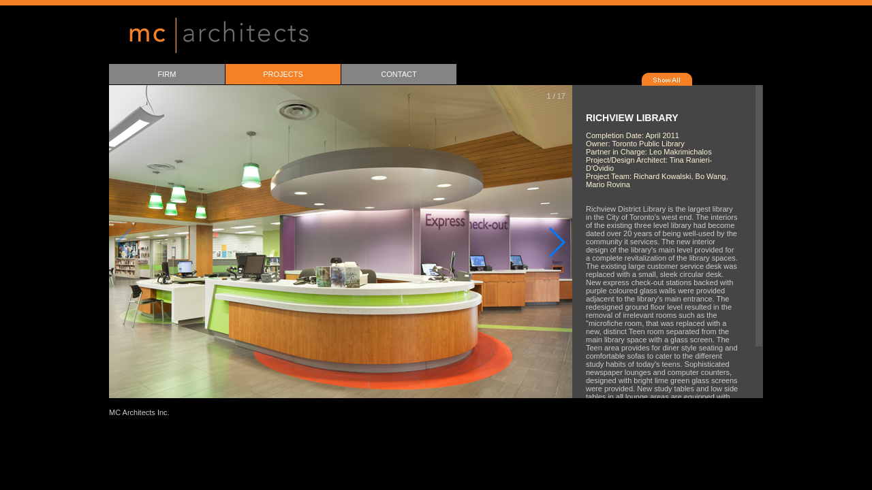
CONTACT (398, 74)
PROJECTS (283, 74)
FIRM (167, 74)
